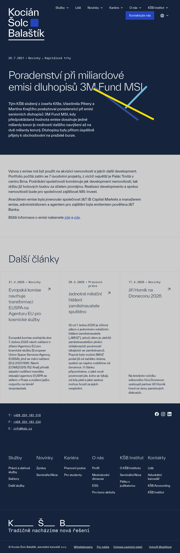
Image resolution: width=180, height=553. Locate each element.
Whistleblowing (83, 546)
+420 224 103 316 (27, 415)
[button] (62, 7)
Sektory (13, 478)
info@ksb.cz (22, 428)
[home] (26, 24)
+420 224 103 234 (27, 422)
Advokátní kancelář (155, 476)
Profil (95, 468)
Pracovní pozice (75, 468)
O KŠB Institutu (130, 468)
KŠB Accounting (159, 485)
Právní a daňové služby (19, 470)
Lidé (78, 7)
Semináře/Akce (47, 475)
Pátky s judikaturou (127, 483)
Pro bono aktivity (103, 492)
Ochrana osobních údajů (127, 546)
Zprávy (41, 468)
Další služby (16, 485)
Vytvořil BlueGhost (160, 546)
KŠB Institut (156, 492)
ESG (95, 485)
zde (67, 217)
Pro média (103, 546)
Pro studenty (73, 475)
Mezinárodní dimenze (100, 476)
